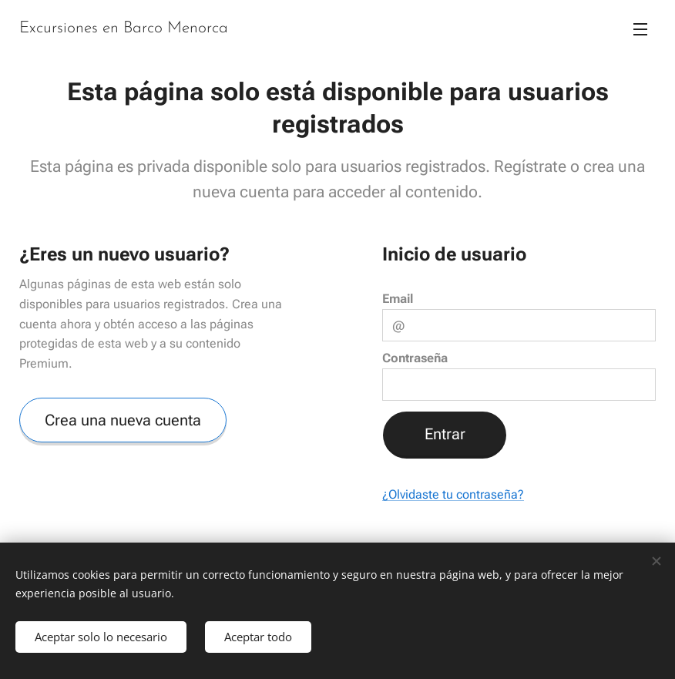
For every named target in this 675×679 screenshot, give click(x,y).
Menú (640, 29)
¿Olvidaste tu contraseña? (453, 495)
